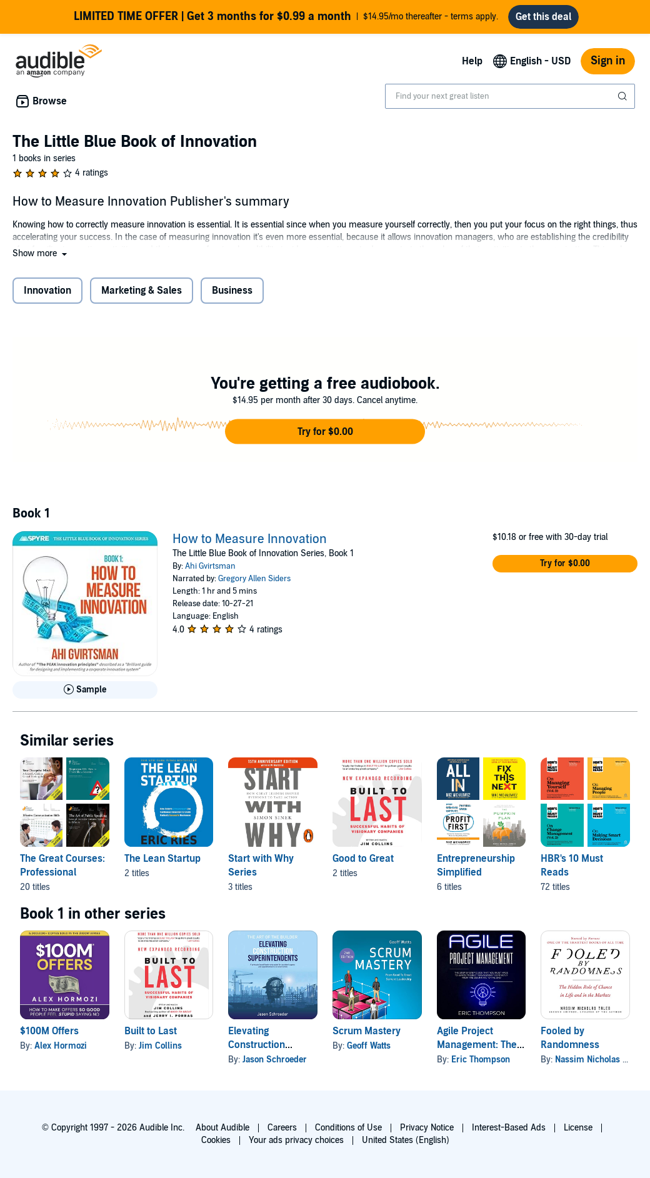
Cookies (216, 1140)
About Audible (222, 1127)
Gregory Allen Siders (254, 584)
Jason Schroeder (274, 1064)
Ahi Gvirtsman (210, 571)
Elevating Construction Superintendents (265, 1050)
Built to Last (150, 1036)
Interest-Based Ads (509, 1127)
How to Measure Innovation (249, 544)
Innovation (47, 295)
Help (472, 66)
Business (232, 295)
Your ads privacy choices (296, 1140)
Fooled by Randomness (570, 1043)
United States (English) (405, 1140)
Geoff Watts (369, 1051)
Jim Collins (160, 1051)
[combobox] (510, 101)
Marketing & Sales (141, 295)
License (578, 1127)
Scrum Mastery (366, 1036)
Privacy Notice (427, 1127)
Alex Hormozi (60, 1051)
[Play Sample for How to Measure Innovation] (85, 695)
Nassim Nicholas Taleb (598, 1064)
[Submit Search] (623, 101)
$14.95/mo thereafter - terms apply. (286, 19)
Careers (282, 1127)
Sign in (608, 65)
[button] (40, 258)
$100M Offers (49, 1036)
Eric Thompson (480, 1064)
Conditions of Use (348, 1127)
